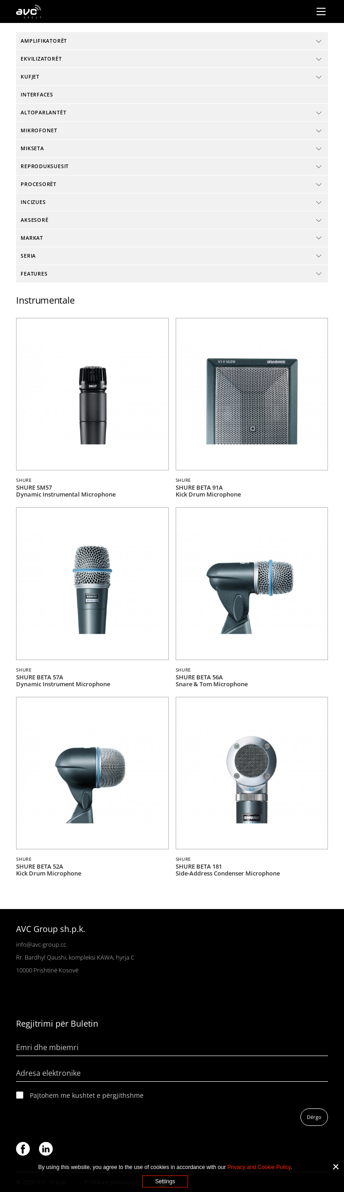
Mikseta (32, 148)
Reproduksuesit (45, 166)
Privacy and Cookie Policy (259, 1167)
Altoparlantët (43, 112)
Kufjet (30, 76)
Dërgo (314, 1116)
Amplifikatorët (44, 40)
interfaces (37, 94)
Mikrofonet (39, 130)
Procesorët (38, 184)
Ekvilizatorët (41, 58)
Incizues (33, 201)
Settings (165, 1181)
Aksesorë (34, 219)
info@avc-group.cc (41, 944)
